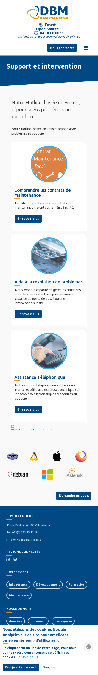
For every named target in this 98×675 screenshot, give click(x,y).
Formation (77, 584)
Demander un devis (74, 495)
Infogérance (18, 584)
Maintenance (19, 595)
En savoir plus (28, 218)
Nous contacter (62, 48)
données (15, 621)
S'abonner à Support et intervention (38, 429)
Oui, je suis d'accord (20, 668)
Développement (48, 584)
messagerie (63, 621)
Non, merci (50, 668)
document (38, 621)
